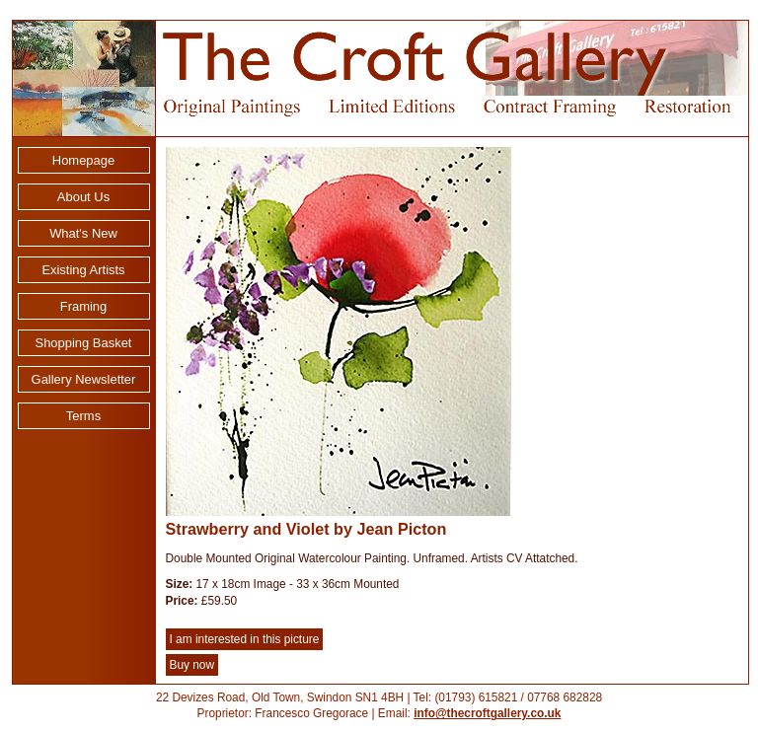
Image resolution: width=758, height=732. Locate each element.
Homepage (83, 160)
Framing (84, 306)
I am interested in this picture (245, 639)
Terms (83, 415)
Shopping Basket (84, 342)
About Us (83, 196)
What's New (83, 233)
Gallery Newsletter (84, 379)
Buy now (192, 665)
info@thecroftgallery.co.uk (487, 713)
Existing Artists (82, 269)
